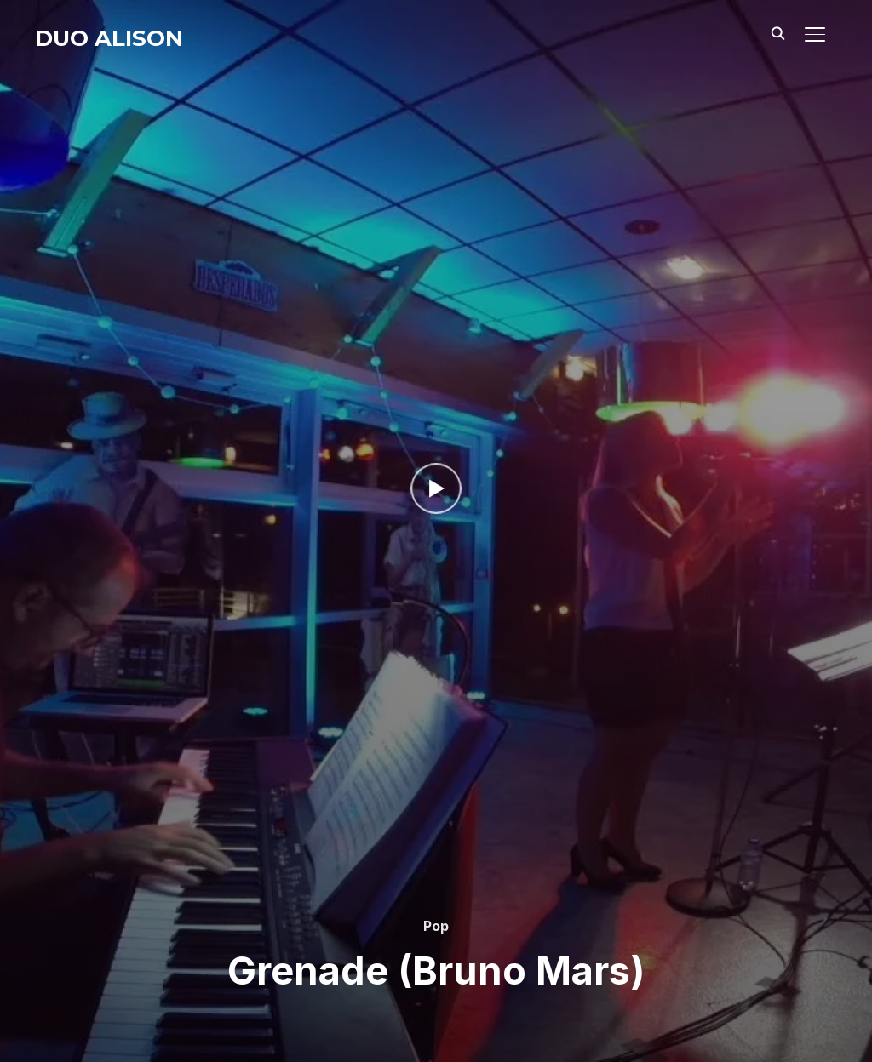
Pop (436, 925)
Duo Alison (109, 38)
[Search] (777, 32)
